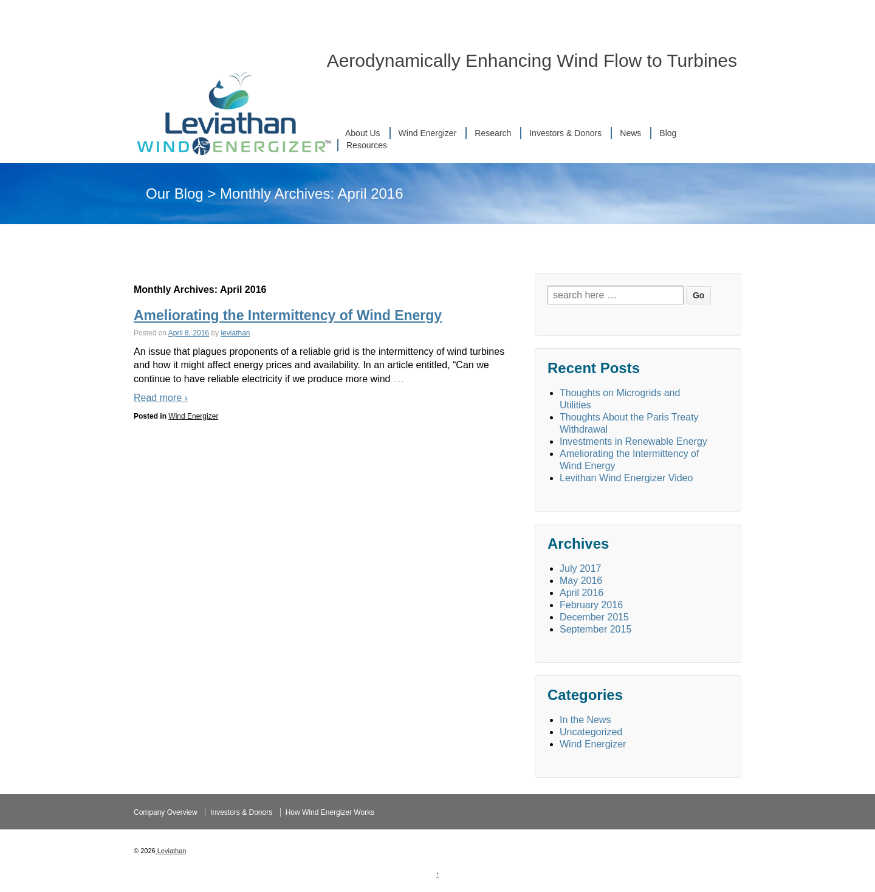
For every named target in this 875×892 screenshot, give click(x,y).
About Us (362, 133)
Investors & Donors (565, 133)
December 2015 (594, 617)
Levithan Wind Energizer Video (626, 478)
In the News (585, 720)
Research (493, 133)
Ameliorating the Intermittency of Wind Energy (288, 315)
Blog (667, 133)
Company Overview (165, 812)
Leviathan (171, 850)
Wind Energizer (428, 133)
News (630, 133)
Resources (366, 145)
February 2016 (591, 605)
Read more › (161, 398)
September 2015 (595, 629)
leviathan (235, 333)
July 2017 (581, 568)
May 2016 (581, 580)
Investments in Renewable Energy (633, 441)
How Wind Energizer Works (330, 812)
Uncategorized (591, 732)
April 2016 (581, 593)
